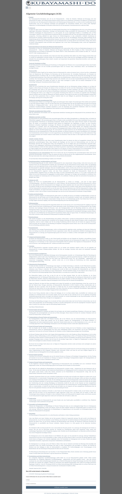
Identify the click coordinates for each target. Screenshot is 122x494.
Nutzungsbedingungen (64, 493)
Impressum (54, 493)
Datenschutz (49, 493)
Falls (30, 368)
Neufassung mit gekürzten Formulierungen (44, 474)
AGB (45, 493)
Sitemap (76, 493)
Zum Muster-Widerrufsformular (36, 307)
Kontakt (58, 493)
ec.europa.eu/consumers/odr (52, 465)
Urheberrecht (71, 493)
